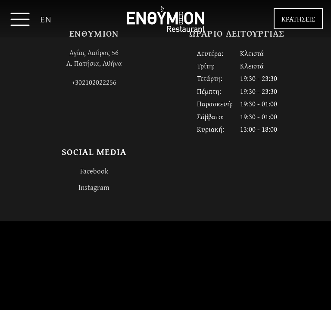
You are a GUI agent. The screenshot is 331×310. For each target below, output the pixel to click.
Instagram (93, 187)
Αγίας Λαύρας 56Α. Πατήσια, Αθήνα (94, 57)
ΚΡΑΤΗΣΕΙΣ (298, 18)
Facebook (94, 170)
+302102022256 (94, 82)
